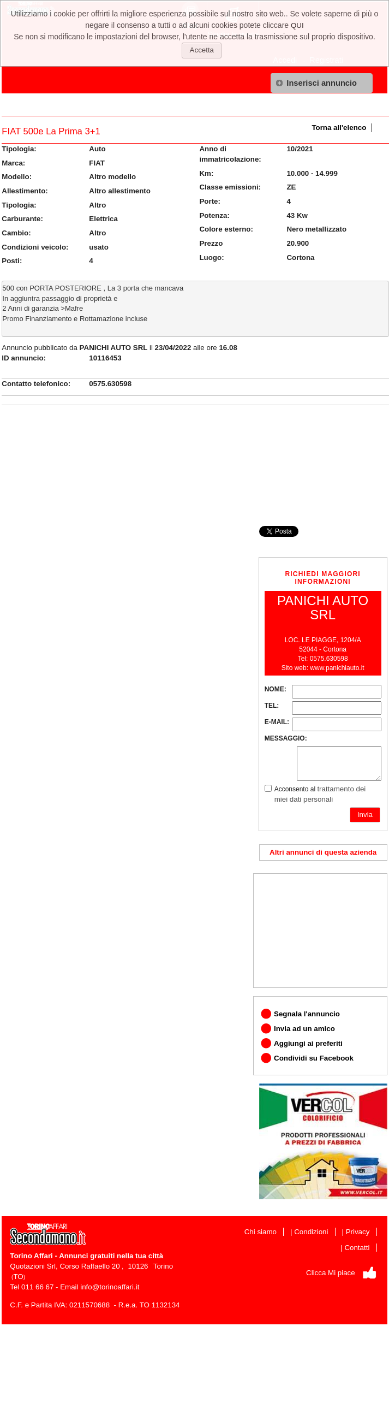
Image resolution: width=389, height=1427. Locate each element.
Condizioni (311, 1232)
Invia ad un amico (304, 1029)
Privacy (358, 1232)
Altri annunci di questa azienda (323, 852)
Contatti (356, 1248)
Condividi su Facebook (314, 1058)
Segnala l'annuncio (307, 1014)
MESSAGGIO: (286, 738)
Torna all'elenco (339, 127)
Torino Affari (31, 1256)
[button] (322, 83)
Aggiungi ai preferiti (308, 1043)
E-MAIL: (277, 722)
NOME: (275, 689)
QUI (297, 25)
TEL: (272, 705)
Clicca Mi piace (330, 1273)
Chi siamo (260, 1232)
